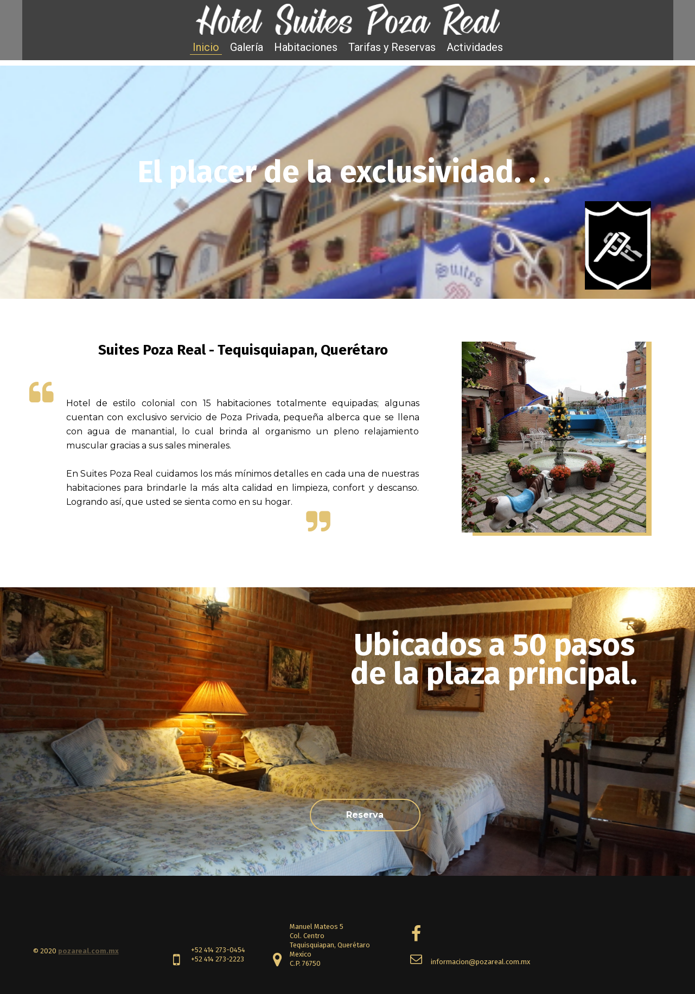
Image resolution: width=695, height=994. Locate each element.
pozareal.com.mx (88, 951)
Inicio (206, 47)
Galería (246, 47)
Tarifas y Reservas (392, 47)
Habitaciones (305, 47)
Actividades (475, 47)
